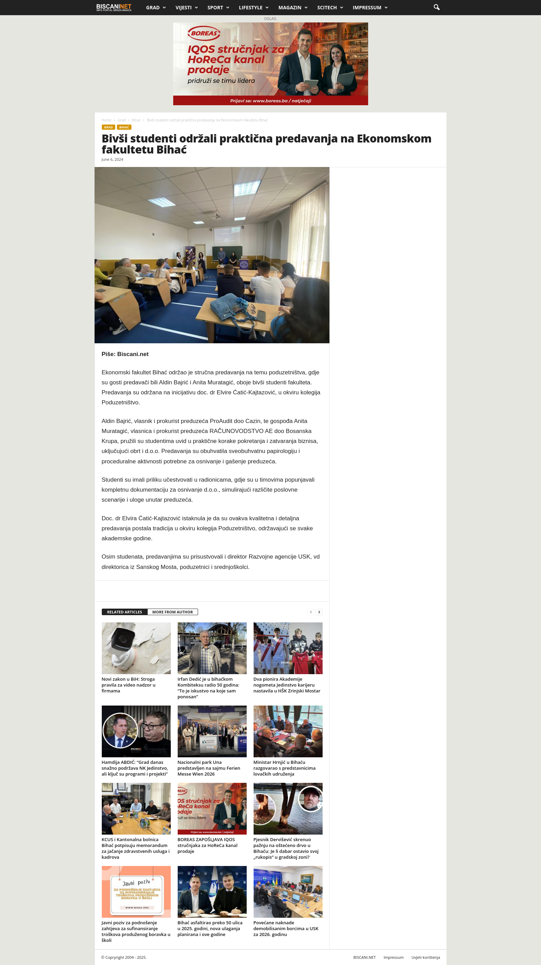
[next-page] (319, 612)
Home (106, 120)
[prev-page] (310, 612)
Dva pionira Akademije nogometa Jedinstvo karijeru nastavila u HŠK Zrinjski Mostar (287, 685)
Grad (156, 7)
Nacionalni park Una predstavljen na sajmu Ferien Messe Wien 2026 (209, 768)
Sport (218, 7)
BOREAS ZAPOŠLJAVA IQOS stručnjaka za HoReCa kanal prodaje (208, 845)
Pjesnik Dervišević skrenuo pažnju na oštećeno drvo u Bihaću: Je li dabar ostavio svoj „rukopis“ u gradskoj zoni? (286, 848)
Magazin (293, 7)
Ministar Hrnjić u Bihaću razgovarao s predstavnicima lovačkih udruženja (285, 768)
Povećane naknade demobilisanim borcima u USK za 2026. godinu (286, 928)
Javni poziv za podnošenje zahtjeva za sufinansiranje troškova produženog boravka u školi (136, 931)
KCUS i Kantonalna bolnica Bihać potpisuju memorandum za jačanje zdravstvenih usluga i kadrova (136, 848)
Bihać (136, 120)
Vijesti (187, 7)
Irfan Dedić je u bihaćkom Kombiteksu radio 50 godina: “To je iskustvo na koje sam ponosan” (208, 688)
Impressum (370, 7)
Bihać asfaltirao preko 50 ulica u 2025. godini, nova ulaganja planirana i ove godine (210, 928)
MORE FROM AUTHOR (173, 611)
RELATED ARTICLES (124, 611)
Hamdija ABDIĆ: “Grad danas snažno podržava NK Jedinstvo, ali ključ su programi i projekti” (135, 768)
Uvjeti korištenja (426, 957)
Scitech (330, 7)
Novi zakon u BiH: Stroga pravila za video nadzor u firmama (129, 685)
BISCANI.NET (364, 957)
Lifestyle (254, 7)
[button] (436, 7)
